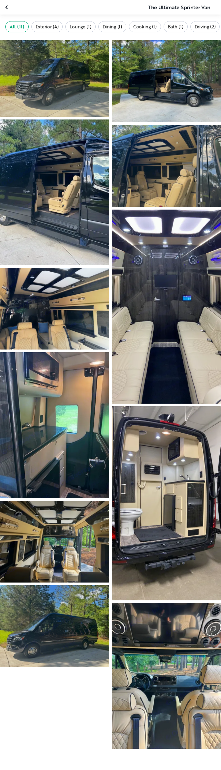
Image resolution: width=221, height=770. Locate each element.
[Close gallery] (7, 7)
